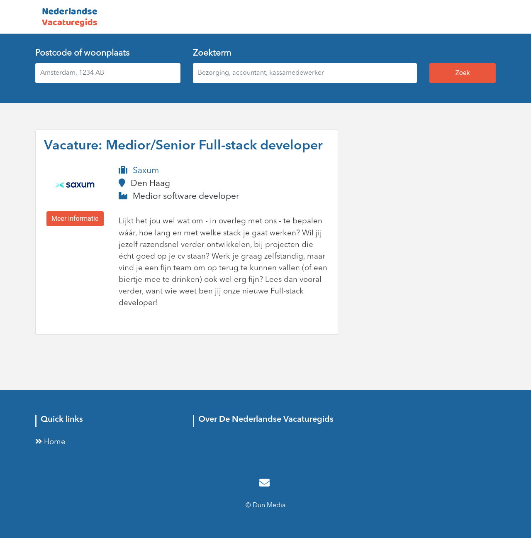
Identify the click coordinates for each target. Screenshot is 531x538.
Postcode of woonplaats (82, 53)
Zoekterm (212, 53)
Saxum (146, 170)
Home (50, 442)
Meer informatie (75, 219)
